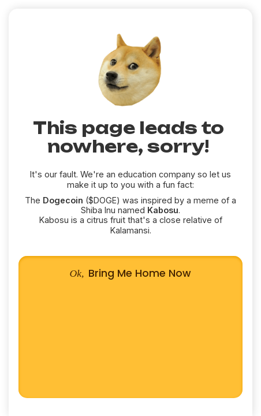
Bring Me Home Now (131, 327)
